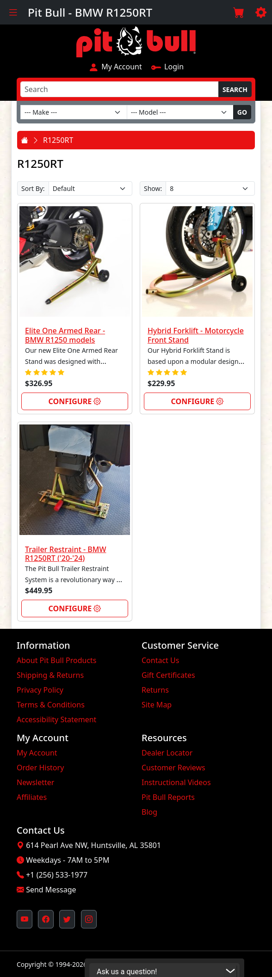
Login (167, 66)
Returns (155, 690)
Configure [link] (75, 401)
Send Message (51, 890)
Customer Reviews (173, 767)
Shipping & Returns (50, 675)
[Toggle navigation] (13, 12)
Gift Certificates (168, 675)
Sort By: (33, 188)
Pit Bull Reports (168, 797)
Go (242, 112)
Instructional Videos (176, 782)
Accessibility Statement (56, 719)
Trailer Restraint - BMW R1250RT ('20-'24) (65, 553)
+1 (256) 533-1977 (56, 875)
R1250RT (58, 140)
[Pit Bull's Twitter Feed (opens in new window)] (67, 919)
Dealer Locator (167, 753)
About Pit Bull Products (57, 660)
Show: (153, 188)
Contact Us (160, 660)
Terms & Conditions (51, 705)
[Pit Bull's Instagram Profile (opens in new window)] (89, 919)
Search (235, 89)
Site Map (157, 705)
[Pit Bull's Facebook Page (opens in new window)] (46, 919)
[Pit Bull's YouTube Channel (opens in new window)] (24, 919)
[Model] (180, 112)
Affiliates (32, 797)
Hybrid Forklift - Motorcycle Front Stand (196, 335)
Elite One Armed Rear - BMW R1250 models (65, 335)
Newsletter (35, 782)
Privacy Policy (40, 690)
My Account (115, 66)
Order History (40, 767)
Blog (149, 812)
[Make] (73, 112)
